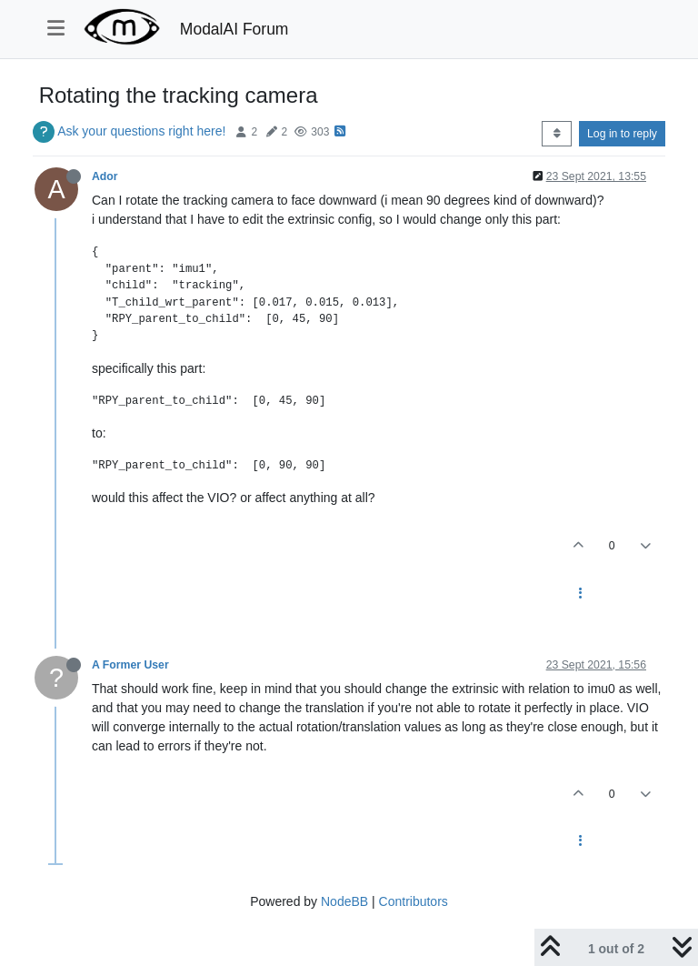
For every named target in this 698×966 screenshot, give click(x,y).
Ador (105, 176)
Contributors (413, 901)
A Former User (130, 665)
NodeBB (344, 901)
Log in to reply (622, 133)
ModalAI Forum (234, 29)
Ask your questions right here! (141, 131)
